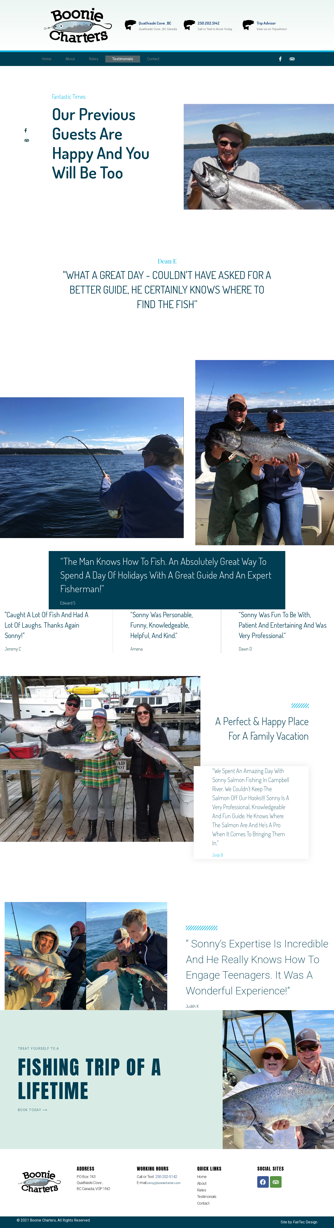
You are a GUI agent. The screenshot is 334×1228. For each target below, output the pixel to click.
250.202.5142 (208, 23)
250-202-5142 (165, 1177)
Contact (153, 59)
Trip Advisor (266, 23)
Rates (93, 59)
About (70, 59)
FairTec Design (305, 1222)
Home (46, 59)
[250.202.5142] (189, 25)
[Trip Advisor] (248, 25)
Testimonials (122, 59)
